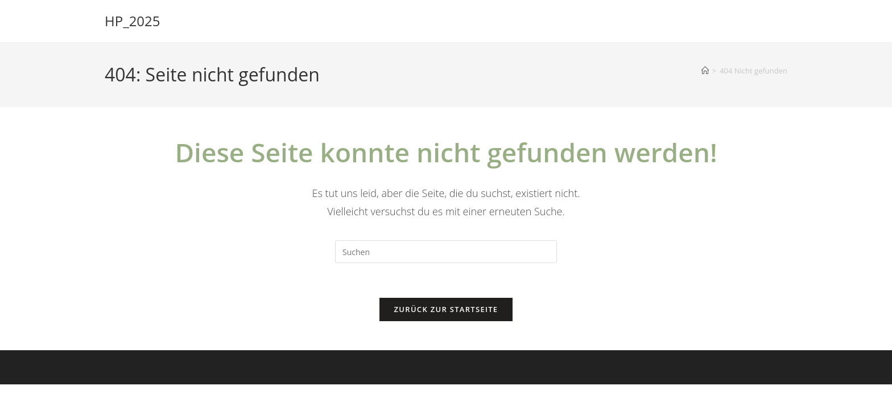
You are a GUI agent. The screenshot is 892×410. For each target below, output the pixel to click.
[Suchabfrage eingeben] (446, 251)
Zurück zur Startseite (446, 309)
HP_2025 (132, 20)
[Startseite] (705, 70)
